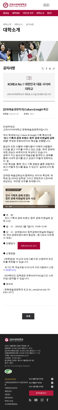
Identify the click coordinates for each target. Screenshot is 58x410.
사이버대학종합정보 (11, 401)
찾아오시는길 (9, 398)
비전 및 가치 (28, 13)
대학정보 (16, 13)
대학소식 (40, 13)
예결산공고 (8, 388)
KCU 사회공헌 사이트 (36, 384)
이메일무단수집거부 (11, 385)
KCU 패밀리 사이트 (35, 380)
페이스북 (46, 68)
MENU (53, 5)
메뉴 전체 (55, 13)
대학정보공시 (9, 395)
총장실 (6, 13)
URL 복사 (54, 68)
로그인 (46, 5)
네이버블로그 (50, 68)
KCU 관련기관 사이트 (36, 376)
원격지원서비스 (41, 390)
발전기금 (51, 13)
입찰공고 (7, 391)
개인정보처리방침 (10, 376)
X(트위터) (42, 68)
